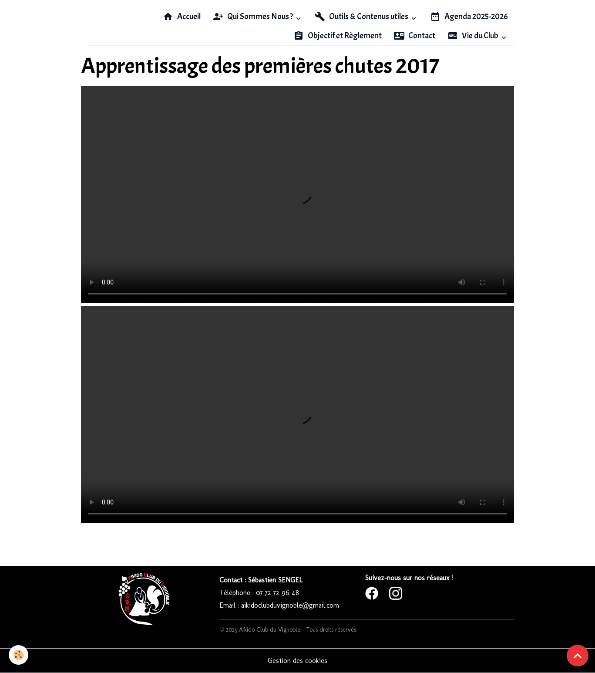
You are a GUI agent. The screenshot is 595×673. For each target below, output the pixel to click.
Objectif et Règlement (337, 35)
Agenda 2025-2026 (469, 16)
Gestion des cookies (297, 660)
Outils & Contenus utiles (362, 16)
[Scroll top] (577, 655)
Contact (414, 35)
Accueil (182, 16)
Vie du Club (473, 35)
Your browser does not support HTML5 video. (297, 194)
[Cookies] (18, 655)
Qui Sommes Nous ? (253, 16)
